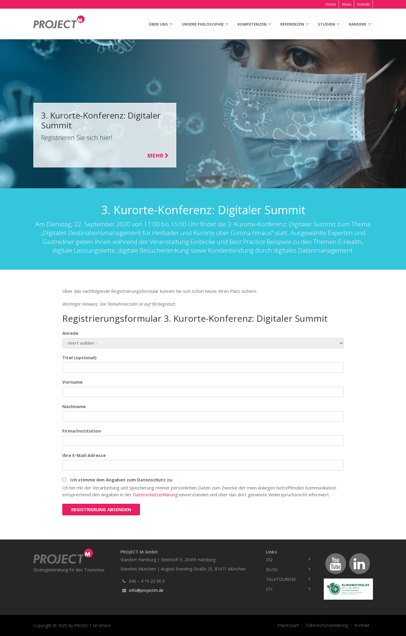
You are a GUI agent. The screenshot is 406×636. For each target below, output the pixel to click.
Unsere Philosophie (203, 24)
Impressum (288, 625)
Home (331, 4)
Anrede (70, 333)
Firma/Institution (81, 431)
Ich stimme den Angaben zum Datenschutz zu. (121, 480)
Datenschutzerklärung (155, 494)
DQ (269, 559)
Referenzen (292, 24)
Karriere (357, 24)
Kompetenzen (252, 24)
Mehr (158, 155)
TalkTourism (280, 579)
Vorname (72, 382)
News (346, 4)
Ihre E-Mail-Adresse (84, 455)
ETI (269, 589)
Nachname (74, 406)
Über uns (158, 24)
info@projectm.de (146, 590)
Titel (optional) (79, 357)
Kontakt (363, 4)
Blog (272, 569)
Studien (326, 24)
